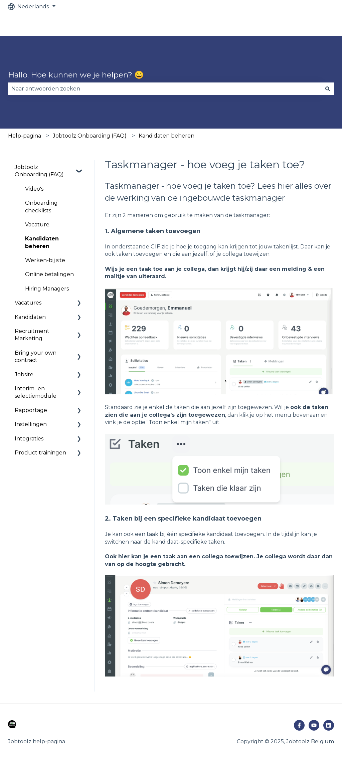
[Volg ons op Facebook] (299, 725)
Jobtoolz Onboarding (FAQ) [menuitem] (39, 171)
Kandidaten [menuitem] (30, 317)
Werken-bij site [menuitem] (45, 260)
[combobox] (164, 88)
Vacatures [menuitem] (28, 303)
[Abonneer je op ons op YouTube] (314, 725)
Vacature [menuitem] (37, 224)
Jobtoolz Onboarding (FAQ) (90, 136)
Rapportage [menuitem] (31, 410)
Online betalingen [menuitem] (49, 274)
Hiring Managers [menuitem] (47, 288)
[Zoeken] (327, 88)
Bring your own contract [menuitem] (35, 356)
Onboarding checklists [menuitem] (41, 206)
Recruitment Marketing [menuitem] (32, 335)
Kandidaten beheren (166, 136)
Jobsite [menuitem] (24, 374)
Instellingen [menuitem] (31, 424)
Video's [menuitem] (34, 189)
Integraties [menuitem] (29, 438)
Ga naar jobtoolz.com (303, 24)
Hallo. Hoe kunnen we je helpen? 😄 (76, 74)
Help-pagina (24, 136)
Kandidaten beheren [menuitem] (42, 242)
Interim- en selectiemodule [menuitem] (35, 392)
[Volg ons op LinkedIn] (328, 725)
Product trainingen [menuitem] (40, 452)
